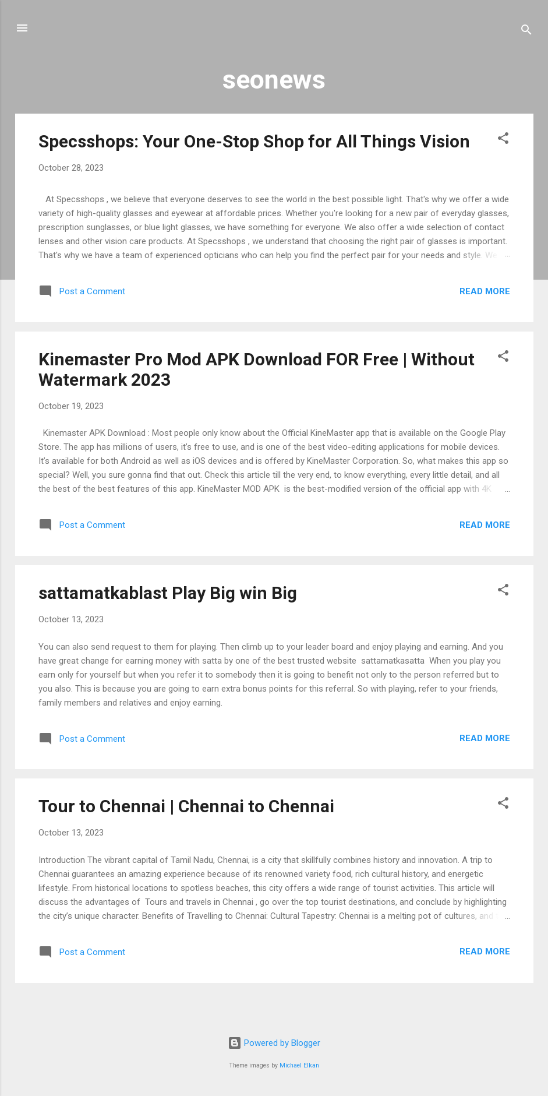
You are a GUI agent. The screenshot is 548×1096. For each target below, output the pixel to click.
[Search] (526, 32)
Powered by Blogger (274, 1043)
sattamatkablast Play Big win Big (167, 593)
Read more (484, 291)
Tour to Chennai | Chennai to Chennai (186, 806)
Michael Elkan (299, 1065)
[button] (503, 140)
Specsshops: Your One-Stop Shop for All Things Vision (254, 141)
